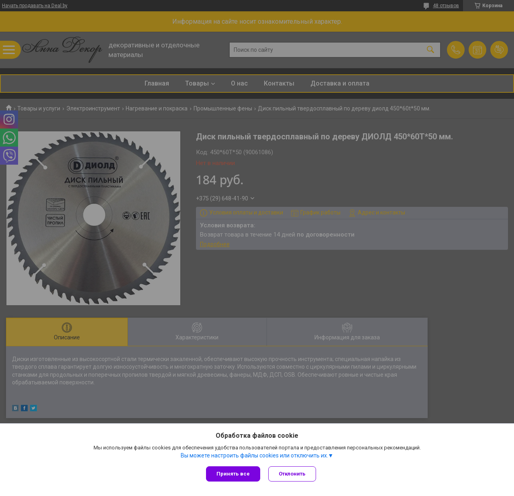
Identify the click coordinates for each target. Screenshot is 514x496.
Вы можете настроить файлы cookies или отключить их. (254, 455)
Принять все (233, 474)
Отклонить (292, 474)
